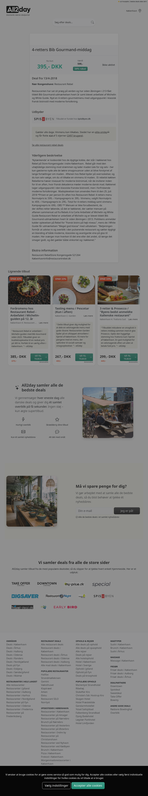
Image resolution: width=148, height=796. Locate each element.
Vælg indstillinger (56, 785)
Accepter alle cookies (88, 785)
